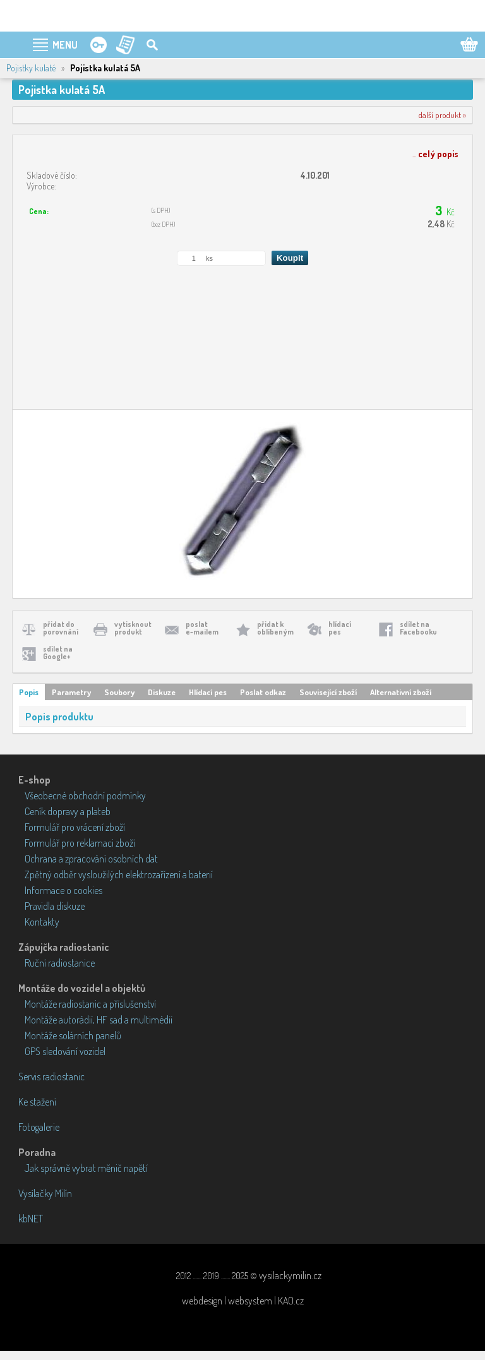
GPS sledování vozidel (65, 1051)
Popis (29, 692)
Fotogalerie (38, 1127)
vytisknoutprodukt (133, 627)
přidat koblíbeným (275, 627)
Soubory (119, 692)
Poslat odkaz (263, 692)
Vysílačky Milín (45, 1193)
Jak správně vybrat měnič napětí (86, 1168)
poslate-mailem (202, 627)
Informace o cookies (63, 890)
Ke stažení (37, 1101)
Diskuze (162, 692)
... (435, 153)
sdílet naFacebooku (418, 627)
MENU (65, 45)
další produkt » (442, 115)
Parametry (71, 692)
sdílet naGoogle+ (58, 652)
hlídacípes (339, 627)
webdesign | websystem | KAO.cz (243, 1300)
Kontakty (42, 922)
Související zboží (328, 692)
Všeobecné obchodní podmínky (85, 795)
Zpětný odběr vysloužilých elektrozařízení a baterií (119, 874)
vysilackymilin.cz (290, 1275)
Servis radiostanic (51, 1076)
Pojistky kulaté (31, 68)
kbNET (30, 1218)
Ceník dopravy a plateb (68, 811)
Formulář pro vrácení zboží (75, 827)
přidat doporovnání (60, 627)
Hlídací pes (208, 692)
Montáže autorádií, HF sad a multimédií (98, 1019)
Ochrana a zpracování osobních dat (91, 858)
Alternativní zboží (400, 692)
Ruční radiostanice (60, 963)
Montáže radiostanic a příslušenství (90, 1004)
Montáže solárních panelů (73, 1035)
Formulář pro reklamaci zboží (80, 843)
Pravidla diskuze (55, 906)
